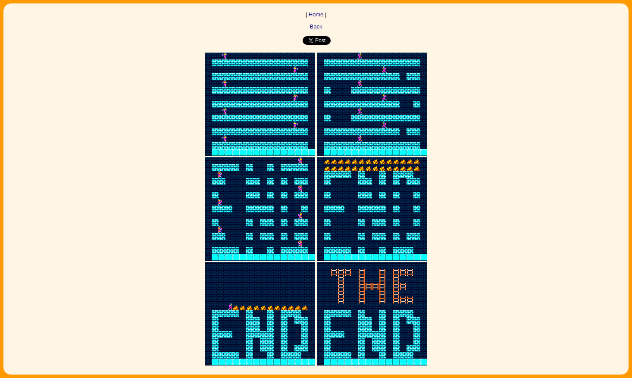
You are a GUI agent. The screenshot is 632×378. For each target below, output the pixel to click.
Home (316, 14)
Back (316, 26)
